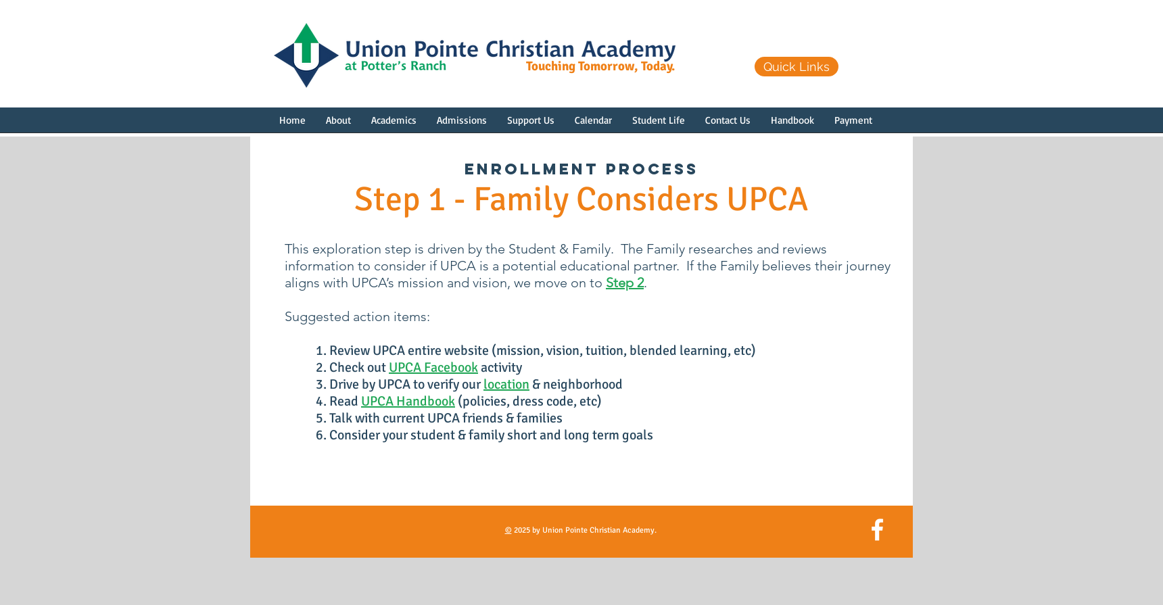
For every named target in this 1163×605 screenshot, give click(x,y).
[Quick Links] (796, 66)
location (506, 384)
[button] (338, 124)
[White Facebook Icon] (877, 529)
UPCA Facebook (433, 367)
